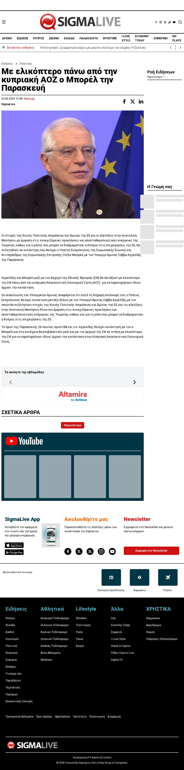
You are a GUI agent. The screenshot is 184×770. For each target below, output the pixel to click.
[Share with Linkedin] (141, 101)
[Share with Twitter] (132, 101)
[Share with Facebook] (124, 101)
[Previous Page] (10, 382)
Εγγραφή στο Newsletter (151, 550)
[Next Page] (134, 382)
